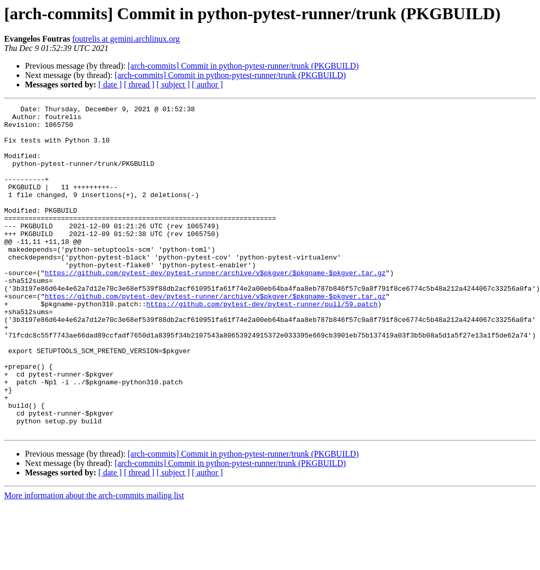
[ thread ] (139, 84)
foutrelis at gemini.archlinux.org (126, 38)
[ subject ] (173, 84)
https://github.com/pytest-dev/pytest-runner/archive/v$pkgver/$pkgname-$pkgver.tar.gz (215, 307)
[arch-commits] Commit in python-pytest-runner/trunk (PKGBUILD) (242, 65)
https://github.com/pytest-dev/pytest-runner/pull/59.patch (262, 344)
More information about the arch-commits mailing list (94, 560)
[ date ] (110, 84)
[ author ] (207, 84)
